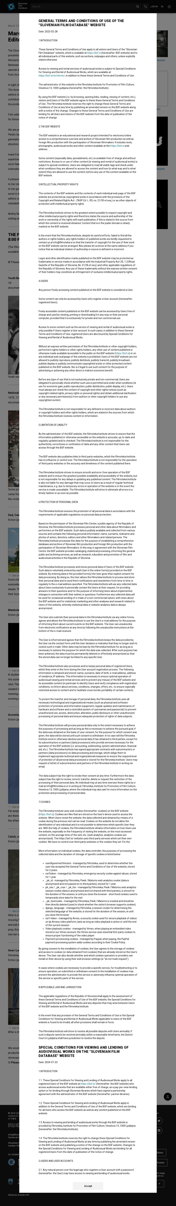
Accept (88, 1186)
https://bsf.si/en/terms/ (52, 75)
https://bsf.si (94, 52)
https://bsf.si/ (88, 1083)
